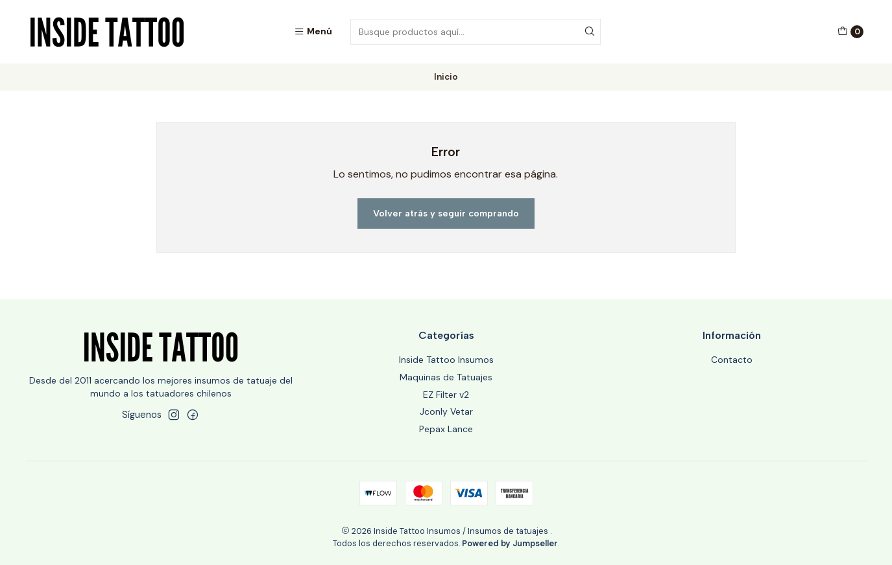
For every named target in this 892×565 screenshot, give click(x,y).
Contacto (732, 359)
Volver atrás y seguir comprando (446, 213)
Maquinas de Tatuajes (446, 377)
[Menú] (313, 32)
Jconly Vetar (446, 411)
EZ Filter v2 (446, 394)
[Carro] (850, 31)
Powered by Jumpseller (510, 543)
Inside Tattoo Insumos (446, 359)
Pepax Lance (446, 429)
